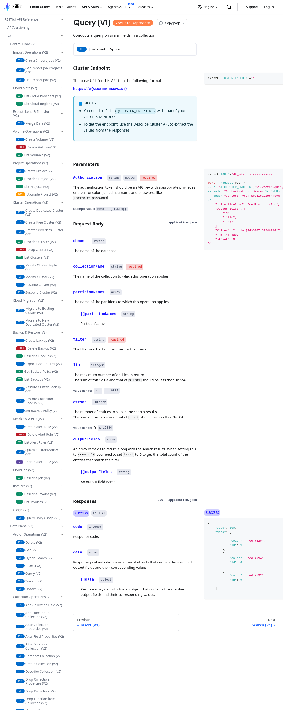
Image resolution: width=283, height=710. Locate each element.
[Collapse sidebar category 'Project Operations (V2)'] (62, 163)
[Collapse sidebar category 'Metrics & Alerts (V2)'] (62, 419)
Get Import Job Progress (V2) (39, 70)
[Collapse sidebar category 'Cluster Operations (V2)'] (62, 202)
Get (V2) (26, 550)
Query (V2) (28, 573)
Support (252, 7)
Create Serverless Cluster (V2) (39, 232)
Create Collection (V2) (37, 664)
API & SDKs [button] (90, 7)
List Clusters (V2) (32, 257)
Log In (269, 7)
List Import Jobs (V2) (36, 80)
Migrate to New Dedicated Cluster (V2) (37, 322)
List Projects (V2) (32, 186)
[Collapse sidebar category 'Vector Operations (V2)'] (62, 534)
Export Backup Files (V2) (39, 364)
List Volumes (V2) (33, 155)
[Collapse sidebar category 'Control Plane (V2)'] (62, 44)
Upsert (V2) (29, 589)
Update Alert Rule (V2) (37, 462)
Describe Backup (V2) (36, 356)
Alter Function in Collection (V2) (33, 646)
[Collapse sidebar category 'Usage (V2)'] (62, 510)
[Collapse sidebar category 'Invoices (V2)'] (62, 486)
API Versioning (18, 27)
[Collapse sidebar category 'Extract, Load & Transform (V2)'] (62, 113)
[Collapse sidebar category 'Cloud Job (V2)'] (62, 470)
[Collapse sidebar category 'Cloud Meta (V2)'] (62, 88)
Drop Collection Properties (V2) (32, 681)
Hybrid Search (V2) (34, 558)
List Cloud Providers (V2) (38, 96)
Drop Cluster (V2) (34, 249)
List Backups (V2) (33, 379)
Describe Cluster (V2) (36, 242)
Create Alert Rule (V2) (37, 427)
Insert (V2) (28, 565)
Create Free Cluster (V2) (38, 222)
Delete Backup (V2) (36, 348)
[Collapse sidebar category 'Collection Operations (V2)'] (62, 597)
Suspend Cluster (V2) (36, 292)
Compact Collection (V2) (39, 656)
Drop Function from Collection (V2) (35, 701)
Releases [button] (143, 7)
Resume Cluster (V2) (36, 284)
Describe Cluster (147, 124)
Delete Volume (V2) (36, 147)
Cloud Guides (40, 7)
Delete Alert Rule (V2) (38, 434)
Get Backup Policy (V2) (37, 371)
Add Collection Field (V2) (39, 605)
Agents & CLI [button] (118, 7)
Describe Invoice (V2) (36, 494)
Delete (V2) (29, 542)
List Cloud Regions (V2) (37, 103)
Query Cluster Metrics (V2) (37, 452)
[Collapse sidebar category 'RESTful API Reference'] (62, 19)
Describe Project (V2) (36, 179)
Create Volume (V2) (35, 139)
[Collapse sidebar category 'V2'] (62, 35)
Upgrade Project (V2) (37, 194)
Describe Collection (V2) (38, 671)
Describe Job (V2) (33, 478)
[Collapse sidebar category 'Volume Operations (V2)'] (62, 131)
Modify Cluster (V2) (35, 277)
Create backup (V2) (35, 340)
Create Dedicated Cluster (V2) (39, 212)
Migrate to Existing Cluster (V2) (35, 310)
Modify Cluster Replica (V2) (37, 267)
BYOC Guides (66, 7)
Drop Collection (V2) (36, 691)
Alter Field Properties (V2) (40, 636)
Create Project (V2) (34, 171)
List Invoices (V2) (32, 502)
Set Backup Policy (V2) (37, 410)
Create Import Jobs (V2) (38, 60)
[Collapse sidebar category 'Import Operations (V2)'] (62, 52)
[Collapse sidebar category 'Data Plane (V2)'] (62, 526)
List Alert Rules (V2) (34, 442)
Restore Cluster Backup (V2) (38, 389)
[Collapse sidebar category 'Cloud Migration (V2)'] (62, 300)
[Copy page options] (172, 23)
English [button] (206, 7)
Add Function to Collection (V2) (33, 615)
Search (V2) (29, 581)
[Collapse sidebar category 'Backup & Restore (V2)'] (62, 332)
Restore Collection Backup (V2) (34, 401)
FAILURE (99, 513)
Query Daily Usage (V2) (38, 518)
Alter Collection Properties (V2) (32, 626)
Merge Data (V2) (33, 123)
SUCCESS (81, 513)
